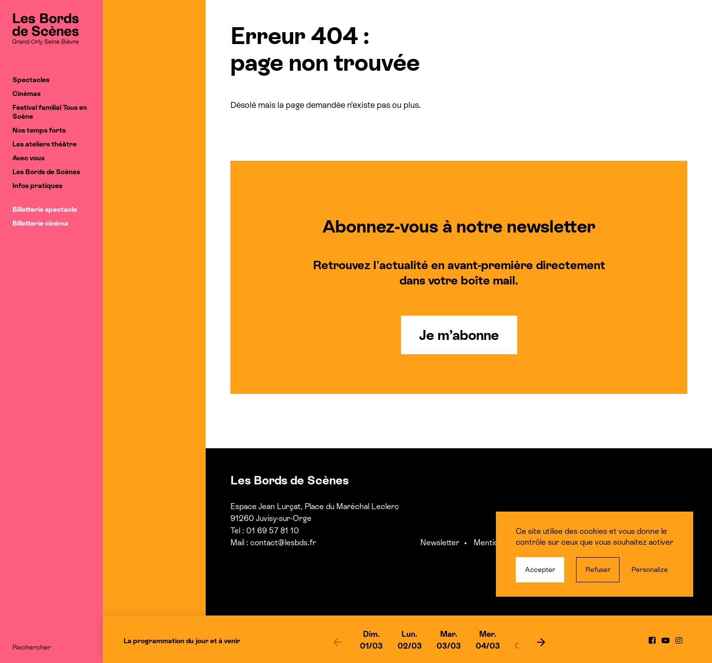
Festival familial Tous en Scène (49, 111)
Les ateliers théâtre (44, 144)
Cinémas (26, 93)
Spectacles (30, 80)
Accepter (540, 569)
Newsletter (439, 542)
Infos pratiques (37, 185)
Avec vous (28, 158)
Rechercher (31, 647)
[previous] (337, 641)
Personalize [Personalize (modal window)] (649, 569)
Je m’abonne (459, 335)
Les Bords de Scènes (46, 172)
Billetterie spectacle (44, 209)
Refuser (598, 569)
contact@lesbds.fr (283, 542)
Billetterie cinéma (40, 223)
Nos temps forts (39, 130)
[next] (541, 641)
